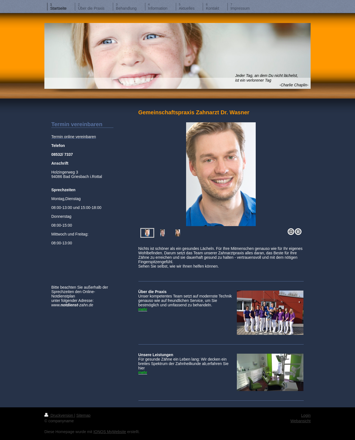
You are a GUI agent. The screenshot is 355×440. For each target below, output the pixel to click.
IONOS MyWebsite (109, 431)
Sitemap (83, 415)
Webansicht (300, 421)
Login (306, 415)
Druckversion (59, 415)
